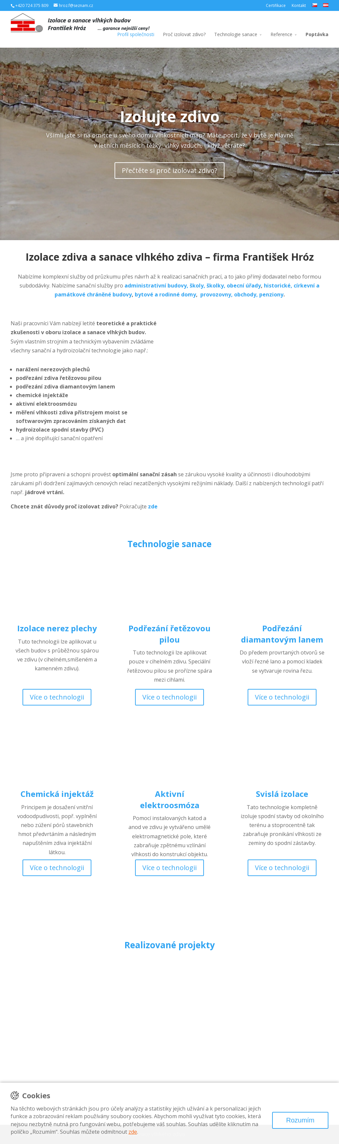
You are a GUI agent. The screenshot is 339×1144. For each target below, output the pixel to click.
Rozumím (300, 1120)
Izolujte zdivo (169, 116)
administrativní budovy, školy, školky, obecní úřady (192, 285)
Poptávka (317, 34)
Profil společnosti (135, 34)
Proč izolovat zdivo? (184, 34)
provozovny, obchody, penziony (241, 294)
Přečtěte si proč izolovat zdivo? (169, 170)
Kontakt (299, 5)
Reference (281, 34)
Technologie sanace (235, 34)
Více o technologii (57, 697)
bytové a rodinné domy (165, 294)
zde (132, 1131)
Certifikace (276, 5)
